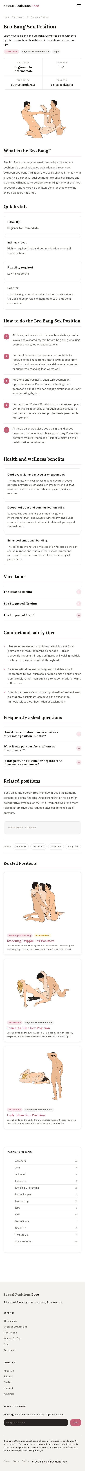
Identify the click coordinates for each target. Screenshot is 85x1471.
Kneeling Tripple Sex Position (30, 941)
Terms (16, 1461)
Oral (46, 1214)
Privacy (7, 1461)
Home (7, 17)
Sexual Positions (21, 1294)
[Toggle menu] (78, 6)
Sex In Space (46, 1221)
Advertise (9, 1393)
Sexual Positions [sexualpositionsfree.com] (21, 6)
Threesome (18, 17)
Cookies (25, 1461)
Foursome (46, 1181)
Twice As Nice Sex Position (28, 1028)
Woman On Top (46, 1241)
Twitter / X (38, 846)
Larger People (46, 1194)
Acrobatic (46, 1161)
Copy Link (73, 846)
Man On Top (46, 1201)
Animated (46, 1174)
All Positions (10, 1321)
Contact (8, 1388)
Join (75, 1422)
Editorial (8, 1376)
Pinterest (56, 846)
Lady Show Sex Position (26, 1115)
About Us (9, 1370)
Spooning (46, 1228)
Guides (8, 1382)
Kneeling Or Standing (46, 1188)
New (46, 1208)
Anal (46, 1167)
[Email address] (36, 1422)
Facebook (20, 846)
